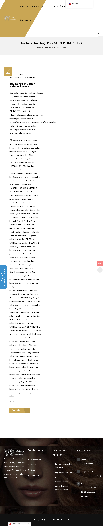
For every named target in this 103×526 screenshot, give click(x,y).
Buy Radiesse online (30, 276)
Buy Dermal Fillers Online (64, 473)
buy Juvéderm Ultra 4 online (20, 250)
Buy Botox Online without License (39, 6)
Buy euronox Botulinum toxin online (23, 217)
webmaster (31, 77)
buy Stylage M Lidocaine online (22, 309)
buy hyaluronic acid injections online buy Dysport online (24, 235)
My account (36, 460)
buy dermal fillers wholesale (28, 214)
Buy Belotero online (17, 181)
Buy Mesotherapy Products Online (62, 479)
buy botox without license (22, 199)
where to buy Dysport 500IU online (23, 382)
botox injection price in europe (21, 148)
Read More (20, 410)
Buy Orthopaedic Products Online (62, 488)
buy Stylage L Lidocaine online (27, 305)
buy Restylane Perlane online (21, 290)
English (14, 523)
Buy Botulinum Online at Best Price (64, 466)
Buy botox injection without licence (22, 85)
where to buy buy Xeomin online (22, 378)
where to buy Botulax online (27, 367)
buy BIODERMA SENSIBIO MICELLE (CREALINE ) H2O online (23, 188)
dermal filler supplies (17, 349)
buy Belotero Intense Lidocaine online (24, 177)
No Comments (15, 77)
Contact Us (26, 20)
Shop (33, 470)
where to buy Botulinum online (28, 374)
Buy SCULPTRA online (55, 48)
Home (40, 48)
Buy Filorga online (23, 228)
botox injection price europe (25, 144)
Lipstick (16, 402)
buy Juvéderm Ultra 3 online (26, 247)
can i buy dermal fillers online (26, 345)
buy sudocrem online (27, 316)
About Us (65, 6)
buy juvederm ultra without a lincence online (22, 253)
